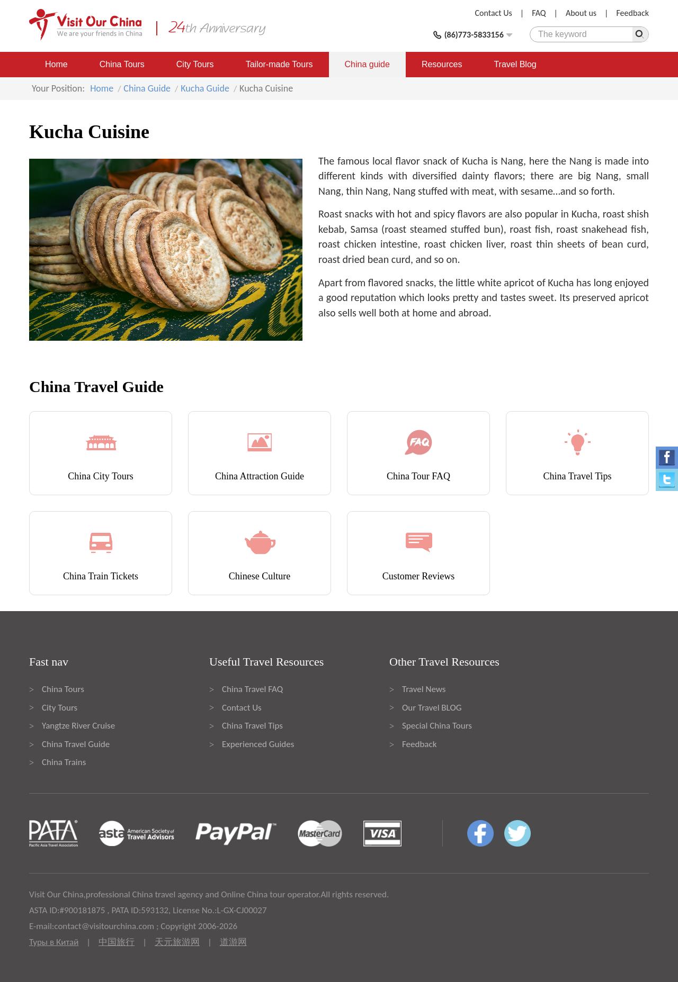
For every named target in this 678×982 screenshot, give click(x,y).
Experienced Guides (258, 744)
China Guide (147, 88)
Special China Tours (437, 725)
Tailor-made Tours (279, 64)
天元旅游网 (177, 942)
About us (581, 13)
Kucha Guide (205, 88)
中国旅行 (117, 942)
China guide (367, 64)
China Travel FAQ (252, 689)
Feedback (632, 13)
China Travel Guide (76, 744)
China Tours (122, 64)
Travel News (423, 689)
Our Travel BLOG (431, 707)
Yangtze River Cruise (78, 725)
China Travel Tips (252, 725)
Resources (442, 64)
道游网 (233, 942)
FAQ (539, 13)
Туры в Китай (53, 942)
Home (56, 64)
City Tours (195, 64)
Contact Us (493, 13)
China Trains (64, 762)
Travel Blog (515, 64)
